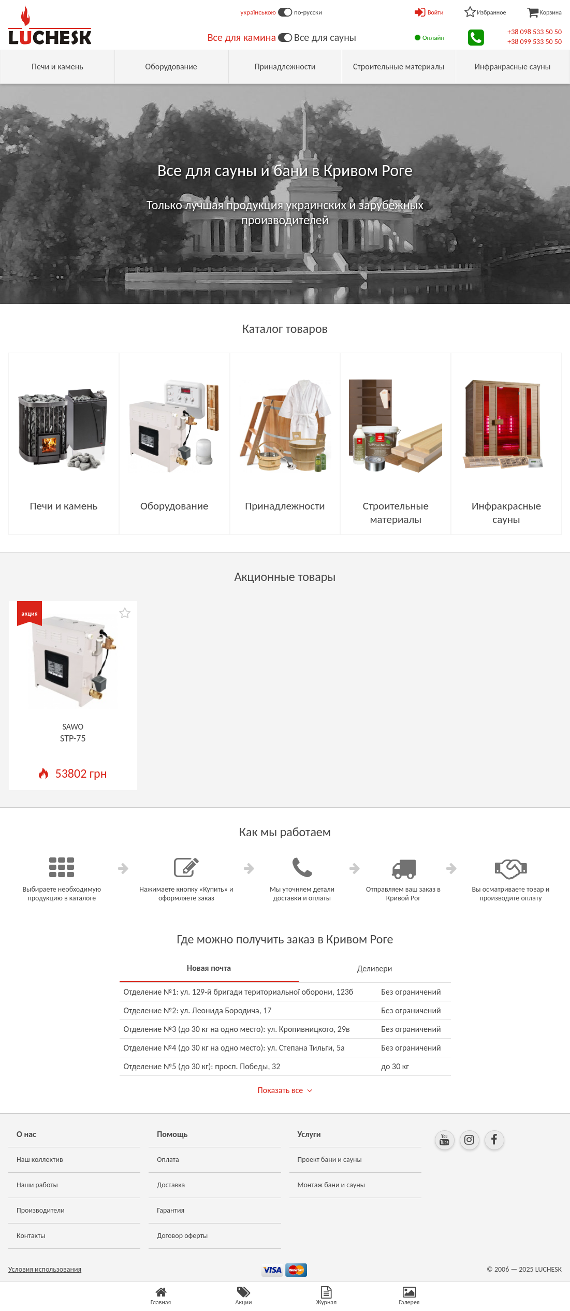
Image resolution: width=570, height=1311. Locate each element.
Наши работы (37, 1185)
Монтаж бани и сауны (332, 1185)
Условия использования (44, 1269)
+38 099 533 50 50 (534, 41)
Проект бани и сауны (330, 1159)
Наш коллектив (40, 1159)
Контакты (31, 1235)
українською (258, 12)
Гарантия (170, 1210)
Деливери (374, 968)
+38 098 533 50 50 (534, 31)
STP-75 (72, 738)
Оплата (168, 1159)
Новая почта (209, 968)
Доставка (171, 1185)
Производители (41, 1210)
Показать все (280, 1090)
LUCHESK (548, 1269)
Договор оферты (182, 1235)
